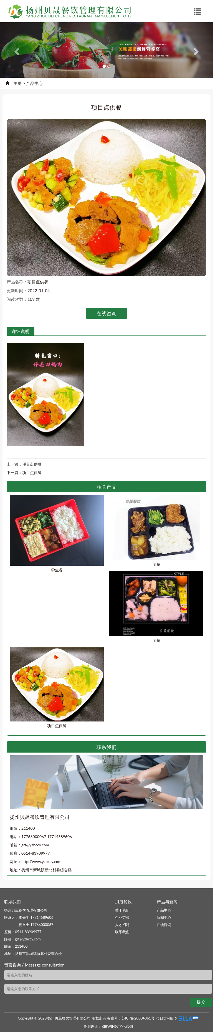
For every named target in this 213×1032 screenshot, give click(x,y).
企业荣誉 (122, 917)
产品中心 (34, 83)
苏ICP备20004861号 (137, 1018)
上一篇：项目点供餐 (24, 464)
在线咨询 (106, 313)
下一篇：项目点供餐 (24, 472)
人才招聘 (122, 924)
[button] (16, 50)
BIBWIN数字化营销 (117, 1026)
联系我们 (122, 932)
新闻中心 (164, 917)
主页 (17, 83)
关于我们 (122, 910)
